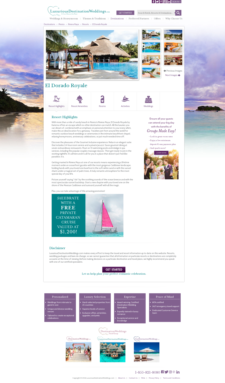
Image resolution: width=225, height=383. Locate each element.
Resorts (85, 24)
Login (176, 1)
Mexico (62, 24)
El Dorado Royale (99, 24)
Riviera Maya (73, 24)
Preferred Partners (139, 18)
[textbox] (159, 13)
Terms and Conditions (171, 378)
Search (177, 13)
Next (173, 76)
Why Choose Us (173, 18)
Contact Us (133, 378)
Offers (157, 18)
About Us (121, 378)
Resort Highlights (57, 106)
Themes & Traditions (94, 18)
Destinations (117, 18)
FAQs (143, 378)
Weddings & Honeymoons (64, 18)
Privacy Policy (154, 378)
